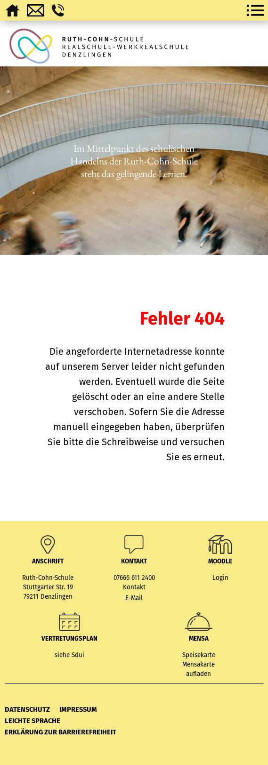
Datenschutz (27, 709)
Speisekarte (198, 655)
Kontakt (134, 587)
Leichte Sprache (32, 720)
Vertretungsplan (69, 639)
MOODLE (220, 561)
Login (220, 578)
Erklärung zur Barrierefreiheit (60, 732)
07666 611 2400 (134, 578)
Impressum (78, 709)
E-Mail (134, 598)
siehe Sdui (69, 655)
